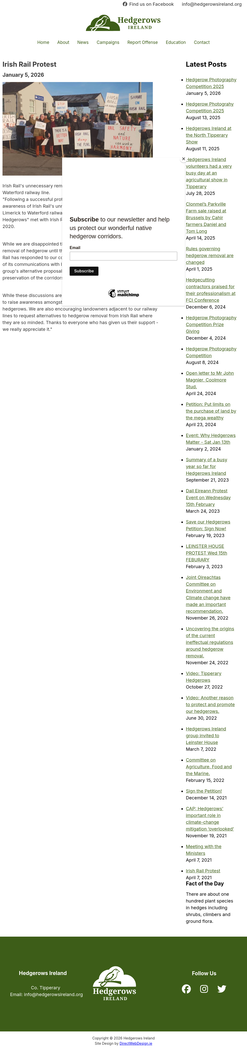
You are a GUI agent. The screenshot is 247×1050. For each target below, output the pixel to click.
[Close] (183, 159)
